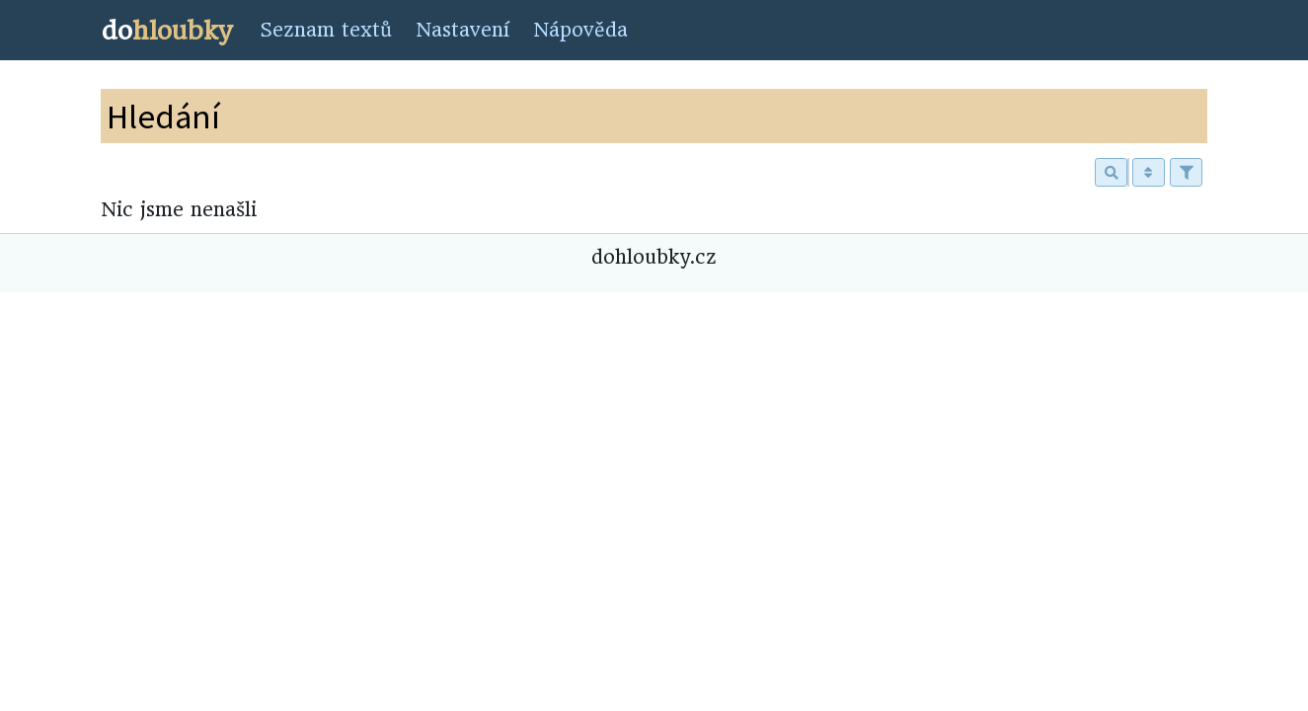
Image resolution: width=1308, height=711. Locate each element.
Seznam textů (326, 30)
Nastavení (462, 30)
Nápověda (580, 30)
